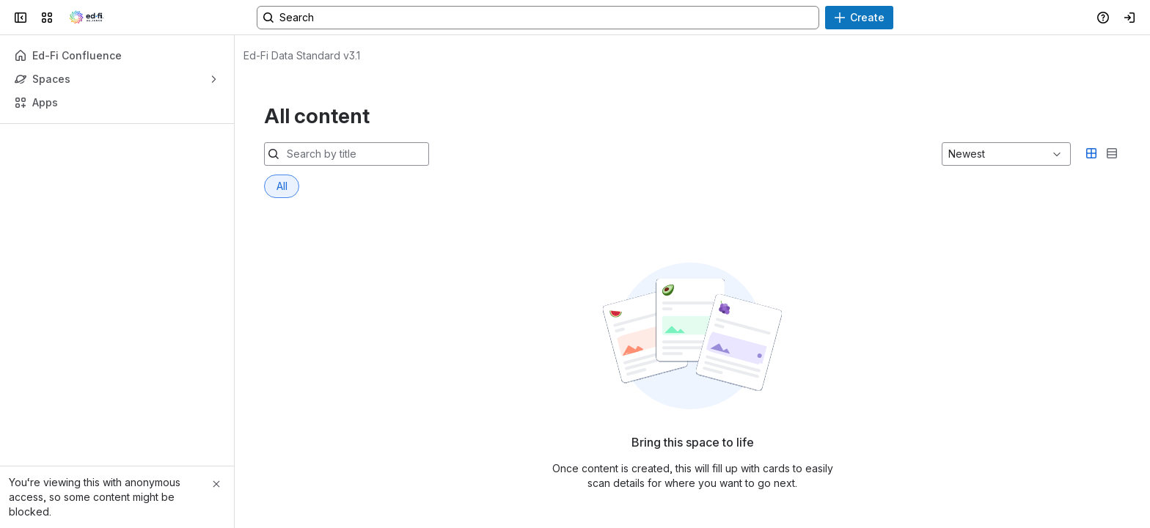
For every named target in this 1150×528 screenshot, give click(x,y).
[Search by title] (355, 154)
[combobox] (949, 154)
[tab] (281, 186)
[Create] (859, 17)
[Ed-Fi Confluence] (87, 17)
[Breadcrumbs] (301, 55)
